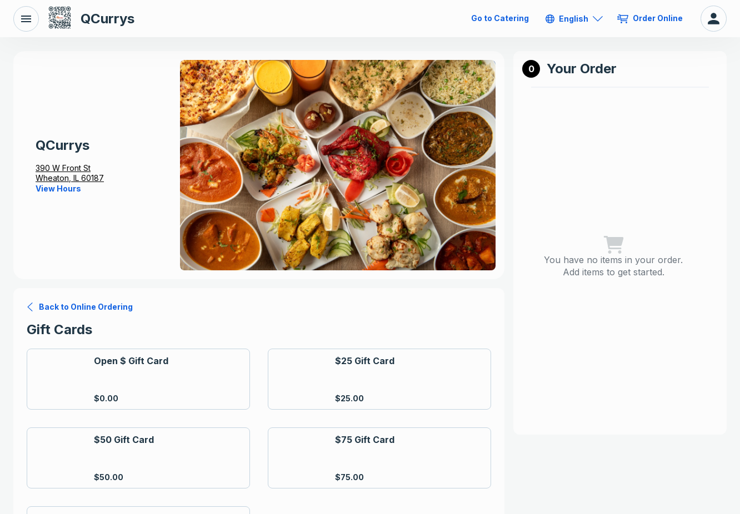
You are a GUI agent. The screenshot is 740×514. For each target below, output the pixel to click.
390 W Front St (63, 168)
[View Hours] (58, 189)
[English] (574, 19)
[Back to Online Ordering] (80, 307)
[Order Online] (651, 18)
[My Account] (714, 19)
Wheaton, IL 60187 (70, 178)
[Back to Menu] (26, 19)
